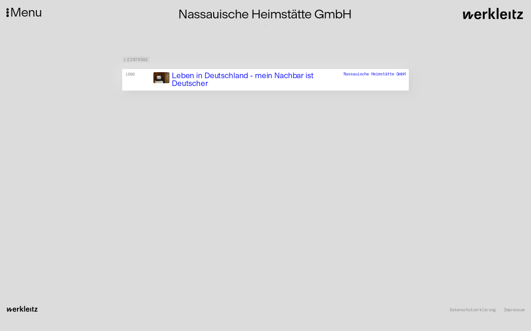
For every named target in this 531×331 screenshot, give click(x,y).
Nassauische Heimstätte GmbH (375, 73)
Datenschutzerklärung (473, 310)
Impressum (514, 310)
